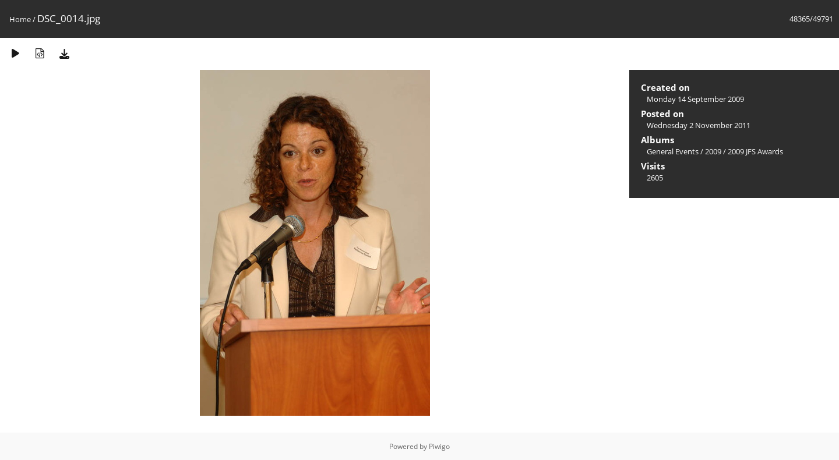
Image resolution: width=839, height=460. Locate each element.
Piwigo (439, 446)
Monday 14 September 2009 (695, 99)
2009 (713, 151)
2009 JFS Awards (755, 151)
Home (20, 19)
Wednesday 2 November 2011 (698, 125)
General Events (673, 151)
